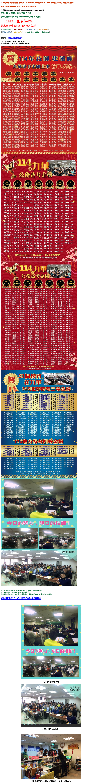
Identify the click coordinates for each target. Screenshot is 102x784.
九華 (2, 34)
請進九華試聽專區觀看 (15, 38)
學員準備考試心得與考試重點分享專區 (21, 598)
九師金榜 (5, 34)
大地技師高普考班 (43, 29)
